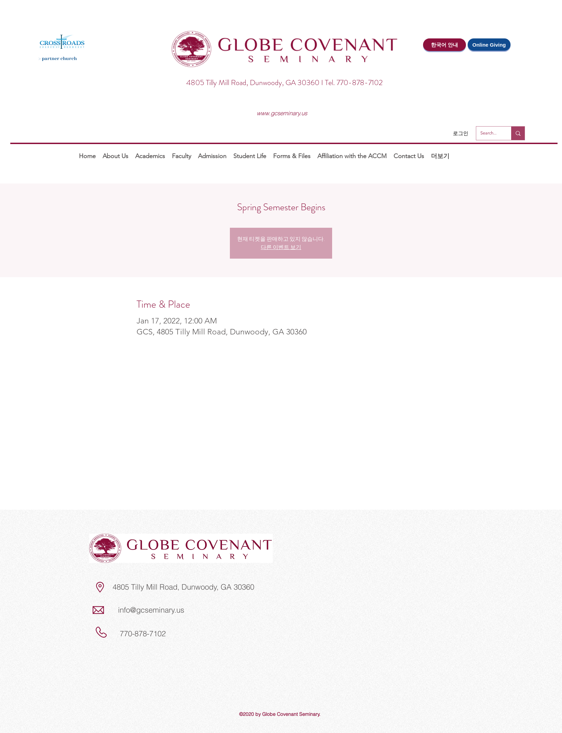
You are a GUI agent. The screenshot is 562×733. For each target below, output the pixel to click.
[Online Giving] (489, 44)
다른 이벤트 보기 (281, 247)
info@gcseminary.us (151, 610)
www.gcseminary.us (282, 113)
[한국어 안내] (444, 44)
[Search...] (488, 133)
